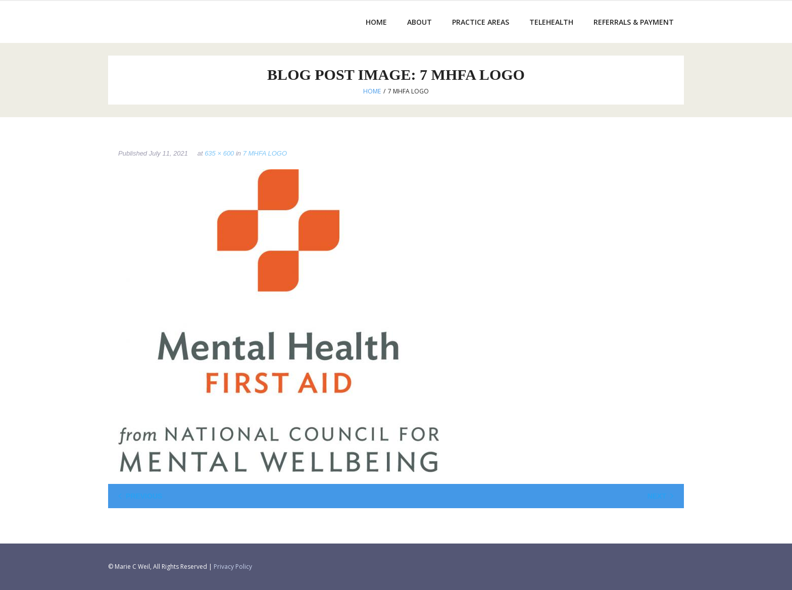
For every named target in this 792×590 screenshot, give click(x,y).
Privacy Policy (233, 566)
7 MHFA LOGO (265, 153)
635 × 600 (219, 153)
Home (372, 91)
